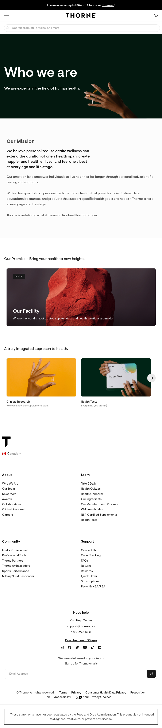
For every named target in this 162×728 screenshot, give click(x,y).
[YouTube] (85, 647)
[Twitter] (77, 647)
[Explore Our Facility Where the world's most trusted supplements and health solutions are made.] (81, 297)
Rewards (87, 571)
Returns (86, 566)
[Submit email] (151, 674)
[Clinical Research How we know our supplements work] (44, 383)
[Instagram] (62, 647)
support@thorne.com (81, 626)
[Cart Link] (156, 16)
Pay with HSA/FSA (93, 586)
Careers (7, 515)
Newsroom (9, 494)
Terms (63, 692)
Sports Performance (15, 571)
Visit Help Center (81, 620)
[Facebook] (69, 647)
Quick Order (89, 576)
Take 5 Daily (88, 483)
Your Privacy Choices (93, 697)
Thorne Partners (12, 560)
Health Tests (89, 520)
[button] (6, 15)
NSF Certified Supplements (99, 515)
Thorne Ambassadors (16, 566)
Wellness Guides (92, 509)
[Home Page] (81, 16)
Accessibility (62, 697)
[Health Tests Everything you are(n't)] (118, 383)
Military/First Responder (18, 576)
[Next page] (151, 378)
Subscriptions (90, 581)
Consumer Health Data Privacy (105, 692)
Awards (7, 499)
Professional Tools (14, 555)
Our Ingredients (91, 499)
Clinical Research (14, 509)
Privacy (76, 692)
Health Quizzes (91, 488)
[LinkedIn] (99, 647)
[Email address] (75, 674)
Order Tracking (91, 555)
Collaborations (12, 504)
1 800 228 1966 (81, 632)
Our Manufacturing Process (99, 504)
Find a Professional (14, 550)
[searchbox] (82, 28)
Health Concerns (92, 494)
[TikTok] (92, 647)
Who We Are (10, 483)
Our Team (8, 488)
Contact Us (88, 550)
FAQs (84, 560)
